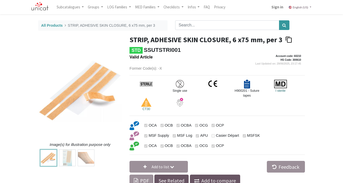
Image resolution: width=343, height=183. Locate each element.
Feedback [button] (285, 167)
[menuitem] (207, 7)
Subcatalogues (69, 7)
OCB (169, 125)
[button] (158, 167)
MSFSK (253, 135)
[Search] (284, 25)
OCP (220, 125)
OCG (203, 125)
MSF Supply (159, 135)
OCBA (186, 125)
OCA (153, 125)
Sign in (277, 7)
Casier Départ (227, 135)
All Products (52, 25)
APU (204, 135)
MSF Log (184, 135)
